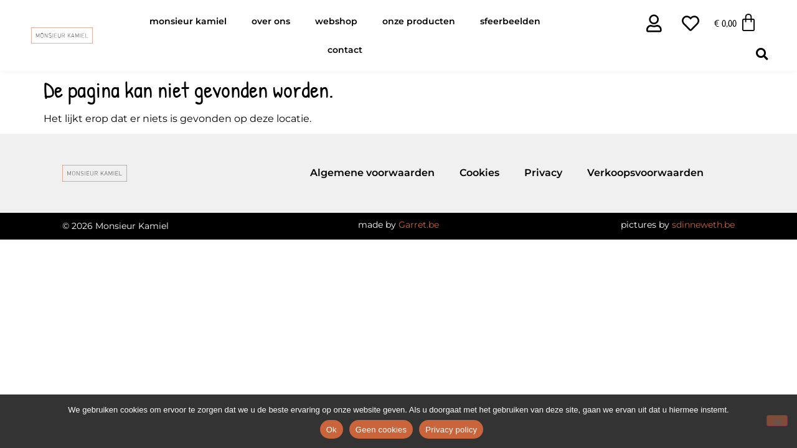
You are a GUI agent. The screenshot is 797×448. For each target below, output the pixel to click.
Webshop (336, 21)
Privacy (543, 173)
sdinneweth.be (703, 224)
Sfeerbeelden (510, 21)
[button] (762, 54)
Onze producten (418, 21)
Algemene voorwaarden (372, 173)
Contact (345, 49)
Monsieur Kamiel (188, 21)
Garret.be (418, 224)
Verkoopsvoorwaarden (645, 173)
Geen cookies (381, 429)
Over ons (271, 21)
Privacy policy (451, 429)
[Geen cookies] (777, 420)
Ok (331, 429)
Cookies (479, 173)
